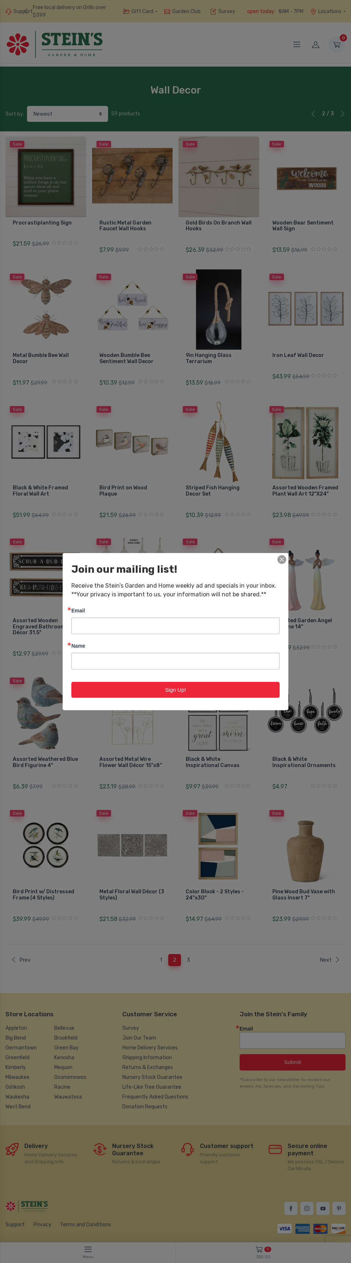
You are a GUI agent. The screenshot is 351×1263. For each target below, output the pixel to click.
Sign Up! (175, 689)
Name (78, 645)
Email (78, 610)
